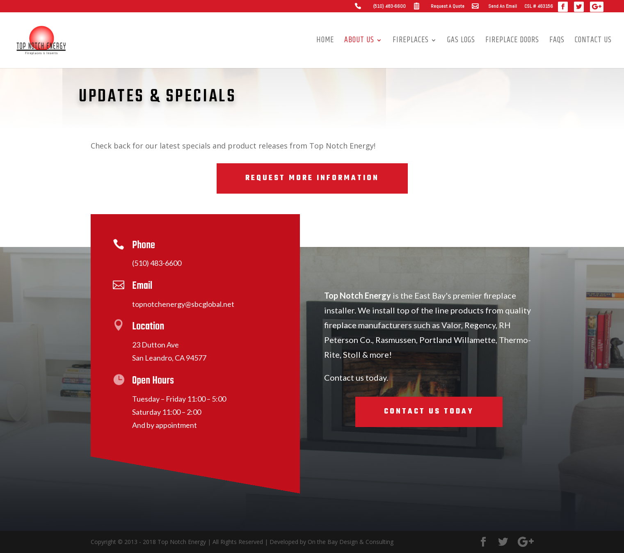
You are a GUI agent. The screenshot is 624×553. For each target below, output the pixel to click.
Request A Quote (447, 6)
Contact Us (593, 41)
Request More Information (312, 178)
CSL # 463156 (538, 6)
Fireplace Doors (512, 41)
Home (325, 41)
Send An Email (502, 6)
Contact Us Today (429, 412)
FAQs (557, 41)
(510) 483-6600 (389, 6)
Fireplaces (411, 41)
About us (359, 41)
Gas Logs (461, 41)
